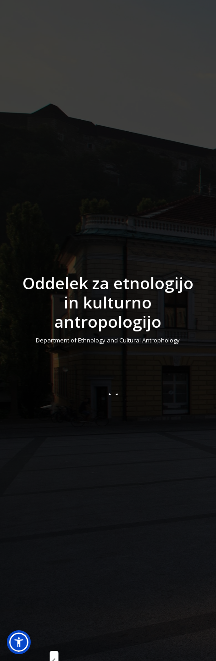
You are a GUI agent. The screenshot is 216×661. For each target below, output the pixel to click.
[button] (18, 642)
